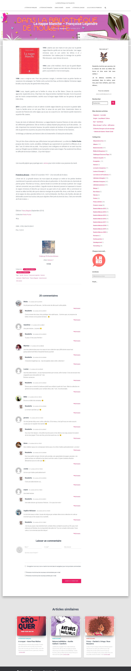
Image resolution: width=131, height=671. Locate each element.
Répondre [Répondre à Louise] (77, 380)
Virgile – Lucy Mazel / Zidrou (101, 118)
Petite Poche (27, 214)
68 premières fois (98, 141)
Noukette (28, 310)
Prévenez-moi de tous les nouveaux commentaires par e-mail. (43, 572)
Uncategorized (97, 242)
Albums (68, 7)
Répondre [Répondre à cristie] (77, 475)
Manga (95, 188)
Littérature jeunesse (78, 7)
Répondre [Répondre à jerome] (77, 426)
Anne (25, 443)
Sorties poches (97, 239)
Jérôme (46, 163)
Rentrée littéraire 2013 (99, 208)
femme (26, 275)
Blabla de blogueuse (99, 151)
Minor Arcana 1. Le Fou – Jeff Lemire (103, 125)
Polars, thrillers (97, 201)
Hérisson (50, 260)
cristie (26, 468)
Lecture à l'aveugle (98, 171)
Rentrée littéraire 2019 (99, 228)
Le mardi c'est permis (99, 168)
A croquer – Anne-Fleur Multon (29, 641)
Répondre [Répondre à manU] (77, 496)
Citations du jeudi (98, 158)
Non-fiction (96, 191)
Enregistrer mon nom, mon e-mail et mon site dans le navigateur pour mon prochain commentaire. (54, 566)
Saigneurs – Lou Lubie (99, 115)
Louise (26, 369)
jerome (26, 417)
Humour (95, 164)
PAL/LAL (95, 195)
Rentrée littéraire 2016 (99, 218)
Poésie (95, 198)
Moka (26, 301)
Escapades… (96, 161)
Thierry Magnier (27, 210)
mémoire (18, 277)
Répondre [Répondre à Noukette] (77, 319)
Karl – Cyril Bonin (98, 121)
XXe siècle (19, 280)
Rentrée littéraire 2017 (99, 222)
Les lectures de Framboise (94, 7)
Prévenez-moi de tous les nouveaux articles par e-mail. (41, 575)
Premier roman (97, 205)
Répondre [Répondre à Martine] (77, 354)
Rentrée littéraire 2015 (99, 215)
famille (21, 275)
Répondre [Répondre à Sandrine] (77, 331)
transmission (43, 277)
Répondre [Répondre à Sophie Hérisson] (77, 519)
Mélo (25, 396)
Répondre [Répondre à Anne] (77, 449)
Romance (96, 235)
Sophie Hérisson (30, 510)
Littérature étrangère (46, 7)
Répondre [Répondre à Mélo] (77, 403)
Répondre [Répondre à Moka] (77, 308)
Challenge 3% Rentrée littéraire (48, 256)
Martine (26, 345)
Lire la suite (22, 652)
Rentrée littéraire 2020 (99, 232)
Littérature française (31, 7)
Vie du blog (96, 245)
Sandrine (27, 324)
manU (26, 489)
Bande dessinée (59, 7)
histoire (43, 275)
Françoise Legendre (34, 275)
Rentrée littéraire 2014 (23, 271)
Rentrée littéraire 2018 (99, 225)
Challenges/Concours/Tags (101, 154)
